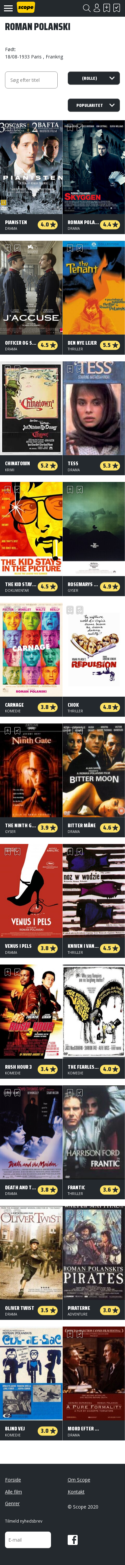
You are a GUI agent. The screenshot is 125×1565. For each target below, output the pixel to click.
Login (97, 8)
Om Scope (79, 1479)
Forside (13, 1479)
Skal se (107, 8)
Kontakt (76, 1492)
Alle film (13, 1492)
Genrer (12, 1503)
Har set (117, 8)
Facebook (73, 1540)
